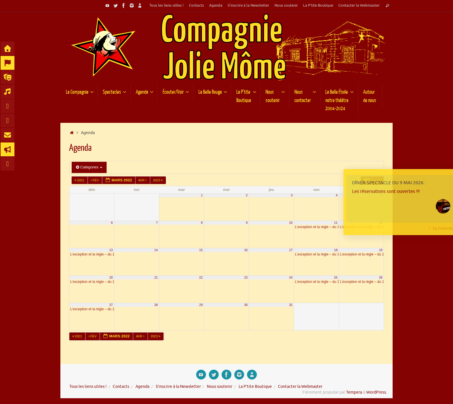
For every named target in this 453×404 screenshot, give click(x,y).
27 (111, 305)
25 (335, 277)
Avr (143, 180)
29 (201, 305)
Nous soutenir (286, 5)
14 (156, 250)
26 (381, 277)
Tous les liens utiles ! (166, 5)
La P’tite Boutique (318, 5)
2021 (80, 180)
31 (291, 305)
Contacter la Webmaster (359, 5)
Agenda (215, 5)
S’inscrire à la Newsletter (248, 5)
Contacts (196, 5)
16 (246, 250)
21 (156, 277)
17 (291, 250)
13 (111, 250)
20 (111, 277)
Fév (95, 180)
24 (291, 277)
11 (335, 222)
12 (381, 222)
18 (335, 250)
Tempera (354, 392)
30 (246, 305)
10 (291, 222)
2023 (158, 180)
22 (201, 277)
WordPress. (376, 392)
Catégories (89, 167)
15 (201, 250)
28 (156, 305)
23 (246, 277)
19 (381, 250)
